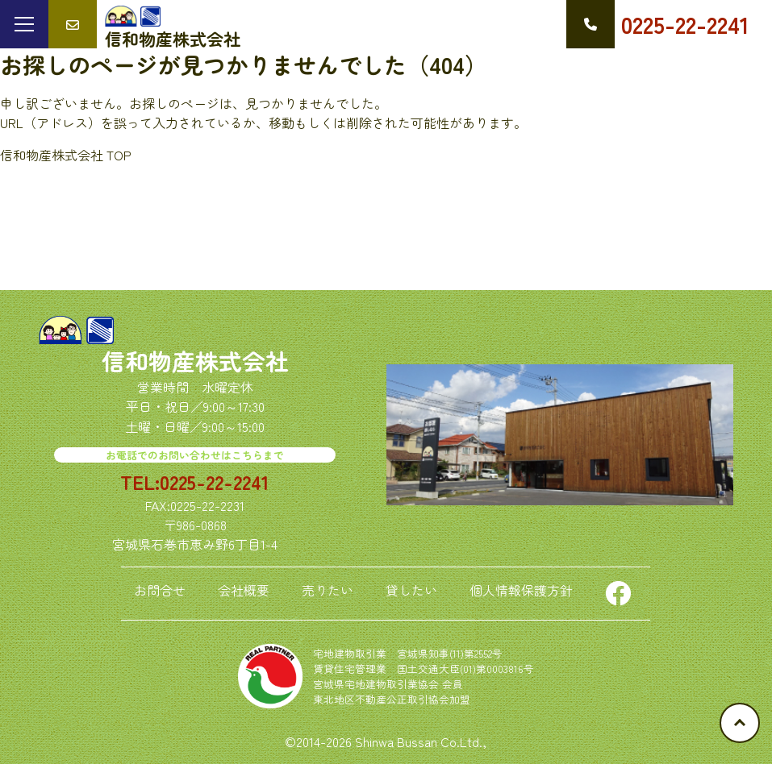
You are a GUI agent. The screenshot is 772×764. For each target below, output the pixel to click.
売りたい (327, 590)
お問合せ (160, 590)
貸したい (411, 590)
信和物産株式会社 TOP (65, 154)
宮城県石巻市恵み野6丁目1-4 (195, 544)
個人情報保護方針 (521, 590)
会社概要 (243, 590)
